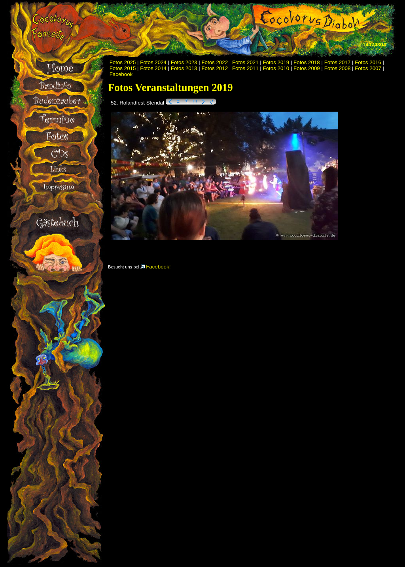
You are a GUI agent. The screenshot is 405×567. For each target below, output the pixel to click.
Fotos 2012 (214, 68)
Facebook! (155, 267)
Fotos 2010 (276, 68)
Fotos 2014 (153, 68)
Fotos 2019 (276, 62)
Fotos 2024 (153, 62)
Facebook (121, 74)
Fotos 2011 (245, 68)
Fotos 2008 (337, 68)
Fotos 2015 (123, 68)
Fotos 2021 (245, 62)
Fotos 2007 (368, 68)
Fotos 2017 (337, 62)
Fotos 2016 (368, 62)
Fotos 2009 (306, 68)
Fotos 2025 (123, 62)
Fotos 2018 (306, 62)
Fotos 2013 (184, 68)
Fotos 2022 (214, 62)
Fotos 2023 (184, 62)
